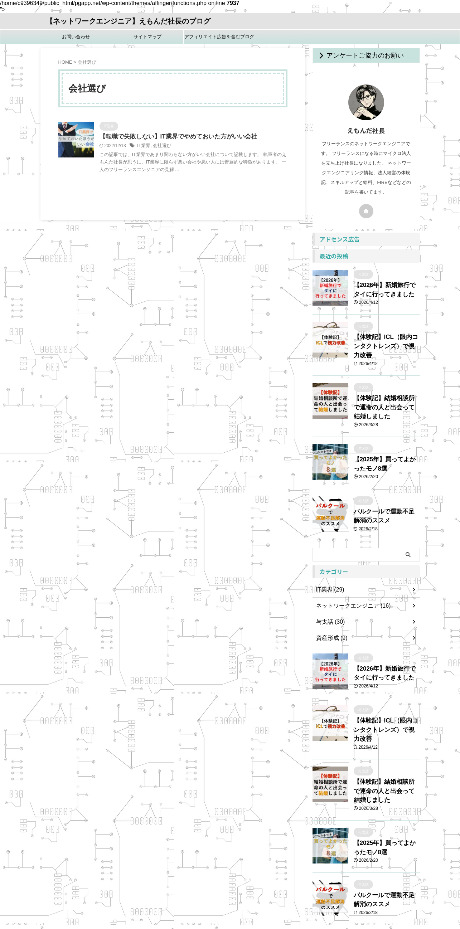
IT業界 (143, 146)
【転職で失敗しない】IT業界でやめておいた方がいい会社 (174, 137)
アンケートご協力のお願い (355, 55)
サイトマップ (147, 36)
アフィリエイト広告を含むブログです (219, 39)
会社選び (160, 146)
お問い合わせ (76, 36)
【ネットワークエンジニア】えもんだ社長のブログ (128, 21)
